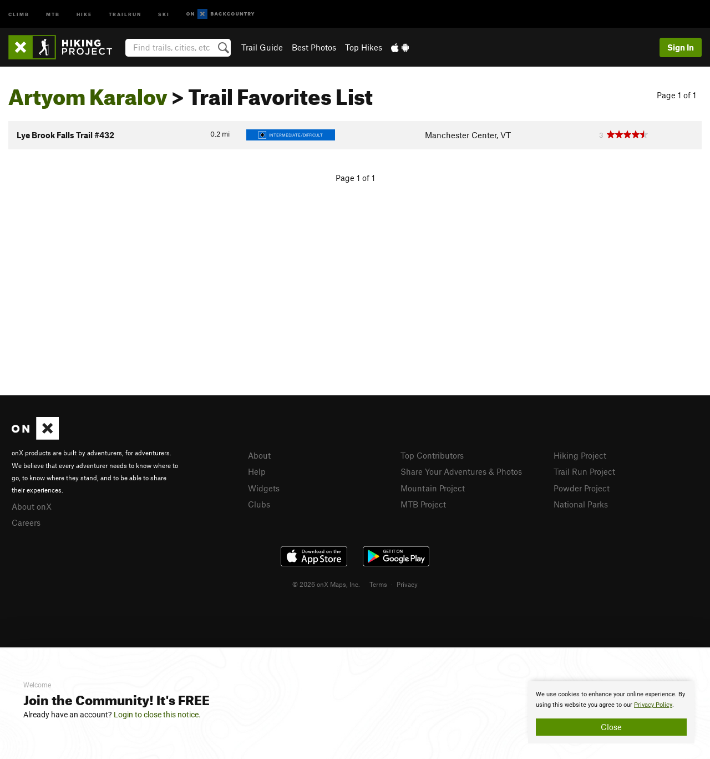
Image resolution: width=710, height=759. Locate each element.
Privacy (407, 584)
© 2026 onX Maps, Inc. (326, 584)
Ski (164, 13)
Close (611, 727)
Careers (26, 522)
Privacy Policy (653, 704)
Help (257, 471)
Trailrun (125, 13)
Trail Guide (262, 47)
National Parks (581, 504)
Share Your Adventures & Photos (461, 471)
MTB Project (423, 504)
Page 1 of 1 (676, 95)
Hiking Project (580, 455)
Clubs (259, 504)
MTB (53, 13)
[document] (611, 712)
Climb (18, 13)
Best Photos (314, 47)
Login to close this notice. (157, 714)
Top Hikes (363, 47)
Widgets (264, 488)
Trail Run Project (584, 471)
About (259, 455)
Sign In (680, 47)
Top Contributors (432, 455)
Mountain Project (432, 488)
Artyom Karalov (88, 93)
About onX (32, 506)
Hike (84, 13)
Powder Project (582, 488)
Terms (378, 584)
